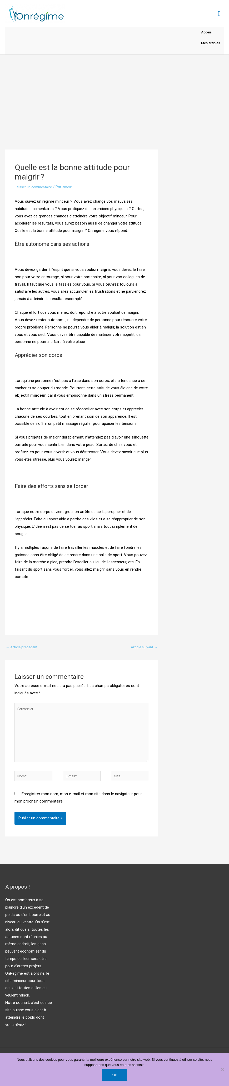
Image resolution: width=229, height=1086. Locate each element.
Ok (114, 1075)
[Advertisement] (114, 97)
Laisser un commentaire (36, 189)
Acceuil (205, 33)
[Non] (222, 1069)
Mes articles (209, 45)
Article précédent (23, 649)
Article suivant (143, 649)
